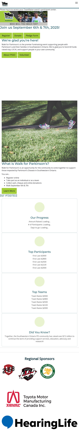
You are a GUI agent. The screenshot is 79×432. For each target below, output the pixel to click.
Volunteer (24, 54)
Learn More (9, 190)
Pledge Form (32, 35)
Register (6, 35)
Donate (17, 35)
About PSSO (9, 54)
